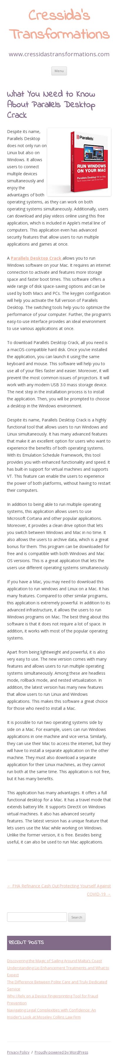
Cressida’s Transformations (59, 26)
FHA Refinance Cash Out (33, 886)
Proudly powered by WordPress (61, 1052)
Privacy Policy (18, 1052)
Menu (59, 71)
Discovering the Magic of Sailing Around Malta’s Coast (54, 960)
